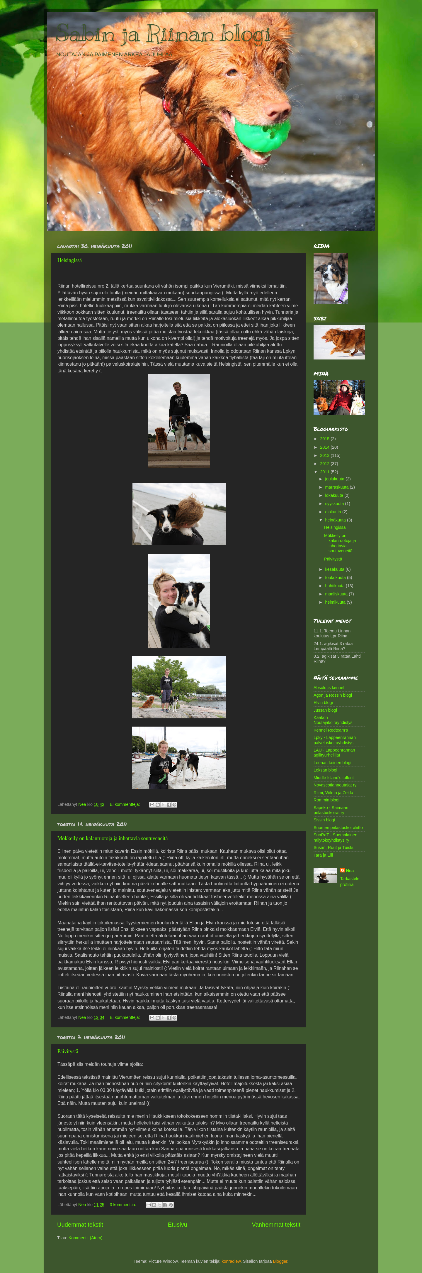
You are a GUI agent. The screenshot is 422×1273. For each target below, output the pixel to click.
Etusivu (177, 1224)
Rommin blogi (326, 800)
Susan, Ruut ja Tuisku (334, 847)
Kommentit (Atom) (86, 1237)
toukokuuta (336, 577)
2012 (325, 463)
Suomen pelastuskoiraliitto (338, 827)
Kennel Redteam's (331, 730)
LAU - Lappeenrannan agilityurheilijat (334, 752)
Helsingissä (69, 260)
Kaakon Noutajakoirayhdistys (333, 720)
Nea (350, 870)
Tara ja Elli (323, 855)
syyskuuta (335, 503)
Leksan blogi (325, 770)
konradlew (231, 1261)
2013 (325, 455)
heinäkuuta (336, 520)
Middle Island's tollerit (334, 777)
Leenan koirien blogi (332, 762)
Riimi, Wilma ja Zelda (333, 792)
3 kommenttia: (123, 1204)
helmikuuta (336, 602)
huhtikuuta (335, 585)
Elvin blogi (323, 702)
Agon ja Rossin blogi (333, 695)
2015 (325, 438)
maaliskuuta (337, 594)
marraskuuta (337, 487)
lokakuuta (335, 495)
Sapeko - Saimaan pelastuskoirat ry (331, 810)
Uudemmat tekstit (80, 1224)
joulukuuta (335, 479)
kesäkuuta (335, 569)
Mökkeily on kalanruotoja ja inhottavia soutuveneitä (112, 838)
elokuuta (333, 511)
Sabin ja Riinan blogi (163, 33)
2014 (325, 447)
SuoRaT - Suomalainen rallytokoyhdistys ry (335, 837)
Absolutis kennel (329, 687)
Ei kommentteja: (125, 804)
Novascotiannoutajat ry (335, 785)
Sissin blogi (324, 820)
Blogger (280, 1261)
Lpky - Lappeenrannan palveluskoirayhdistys (335, 740)
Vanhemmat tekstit (276, 1224)
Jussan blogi (325, 710)
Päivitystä (67, 1051)
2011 (325, 472)
